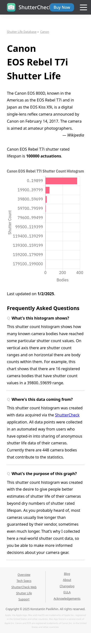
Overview (24, 575)
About (67, 580)
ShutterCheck (67, 415)
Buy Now (62, 7)
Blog (67, 574)
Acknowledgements (67, 598)
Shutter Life (24, 593)
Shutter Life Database (21, 32)
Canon (44, 32)
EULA (67, 592)
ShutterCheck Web (24, 587)
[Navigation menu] (83, 7)
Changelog (67, 586)
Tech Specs (24, 581)
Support (23, 599)
